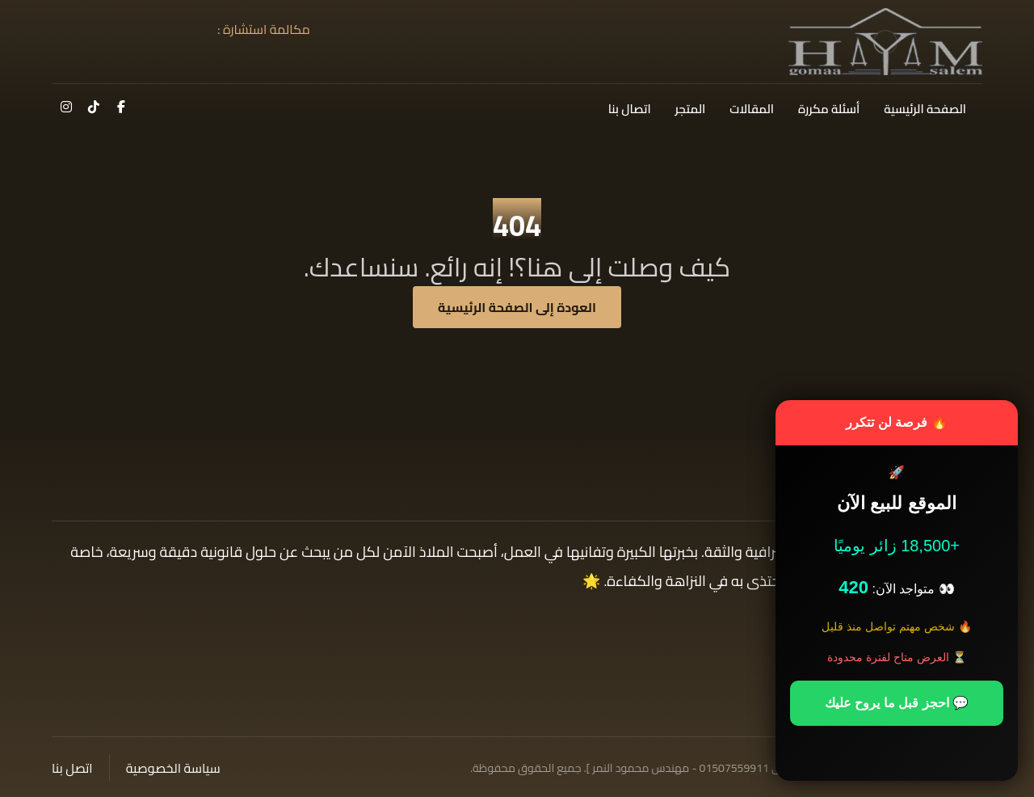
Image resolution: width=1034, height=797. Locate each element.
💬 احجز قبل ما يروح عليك (897, 703)
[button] (121, 107)
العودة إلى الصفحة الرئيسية (517, 307)
